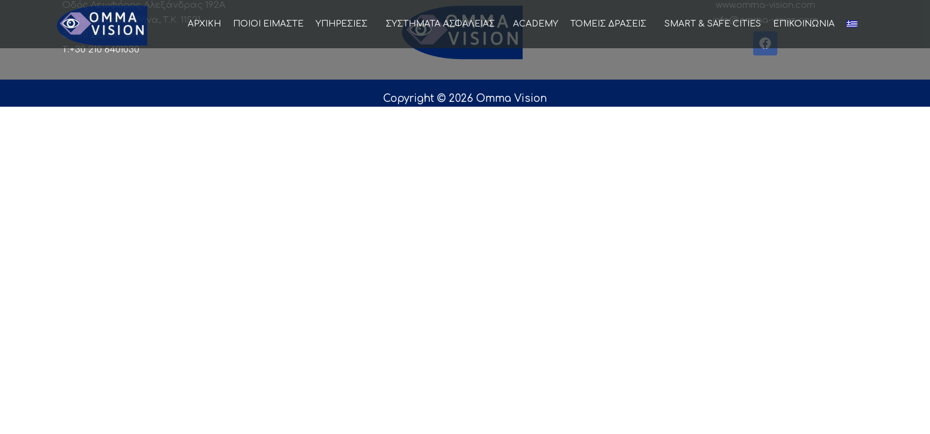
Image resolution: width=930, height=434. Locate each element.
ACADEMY (535, 23)
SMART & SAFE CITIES (712, 23)
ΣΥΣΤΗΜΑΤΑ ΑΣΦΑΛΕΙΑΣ (443, 24)
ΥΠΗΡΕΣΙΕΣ (345, 24)
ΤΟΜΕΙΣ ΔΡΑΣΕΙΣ (611, 24)
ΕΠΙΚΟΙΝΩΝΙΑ (804, 23)
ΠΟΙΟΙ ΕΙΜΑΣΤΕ (268, 23)
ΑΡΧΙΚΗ (204, 23)
